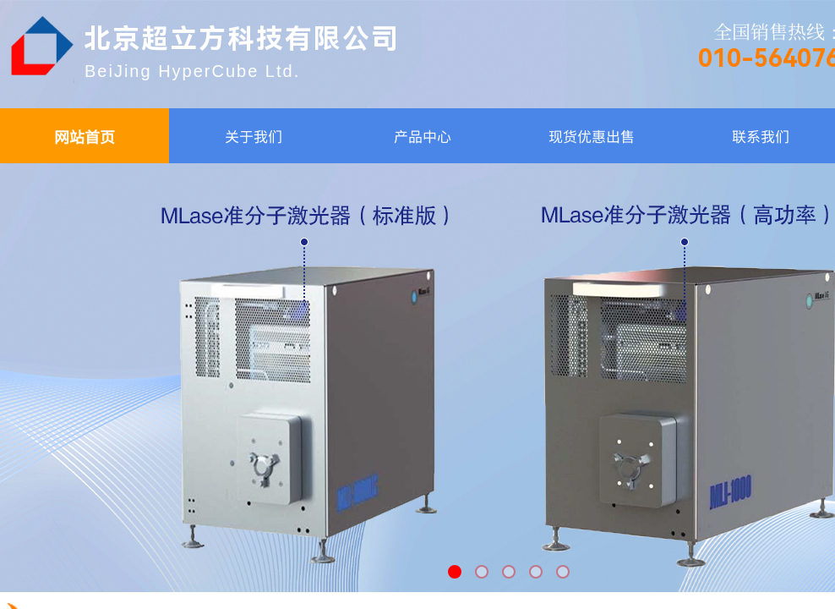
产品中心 (422, 135)
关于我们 (253, 135)
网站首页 (84, 136)
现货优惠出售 (591, 135)
